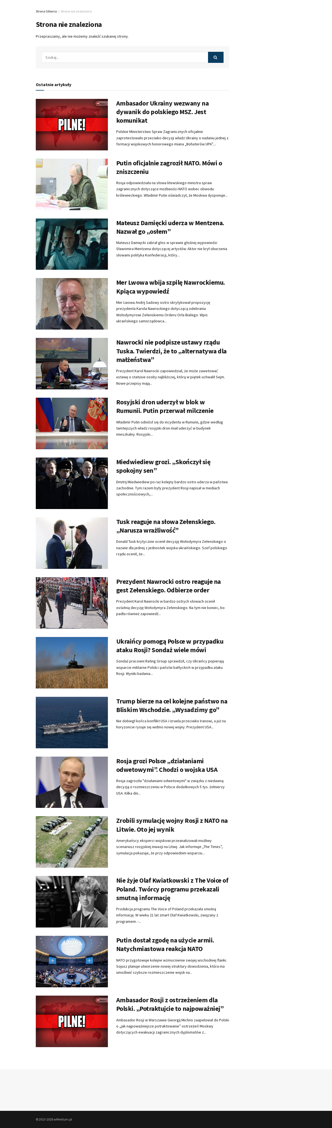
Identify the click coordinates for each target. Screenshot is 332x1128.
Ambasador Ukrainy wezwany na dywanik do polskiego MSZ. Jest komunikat (162, 112)
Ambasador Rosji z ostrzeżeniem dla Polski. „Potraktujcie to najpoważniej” (170, 1004)
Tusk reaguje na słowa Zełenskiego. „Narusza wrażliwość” (166, 526)
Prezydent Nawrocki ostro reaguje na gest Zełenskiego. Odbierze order (168, 585)
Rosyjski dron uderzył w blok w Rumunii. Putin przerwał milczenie (165, 406)
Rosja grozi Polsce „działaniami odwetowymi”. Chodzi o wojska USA (167, 765)
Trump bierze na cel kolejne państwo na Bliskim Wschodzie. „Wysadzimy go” (171, 705)
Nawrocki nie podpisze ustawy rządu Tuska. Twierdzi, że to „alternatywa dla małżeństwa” (171, 351)
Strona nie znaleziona (76, 11)
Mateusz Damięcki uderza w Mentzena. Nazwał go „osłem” (170, 227)
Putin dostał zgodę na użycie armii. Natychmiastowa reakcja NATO (165, 944)
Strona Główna (46, 11)
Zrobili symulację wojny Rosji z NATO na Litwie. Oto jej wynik (172, 824)
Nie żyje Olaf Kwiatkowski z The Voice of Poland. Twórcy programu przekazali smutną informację (172, 889)
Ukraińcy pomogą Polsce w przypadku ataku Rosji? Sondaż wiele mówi (170, 645)
